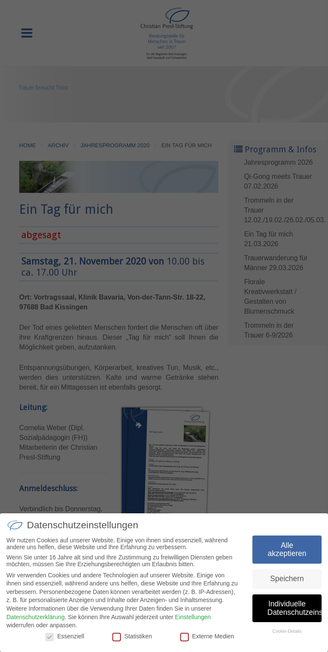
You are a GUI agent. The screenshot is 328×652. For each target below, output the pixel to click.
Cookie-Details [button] (287, 634)
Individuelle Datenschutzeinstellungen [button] (294, 611)
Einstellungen (193, 620)
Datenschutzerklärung (35, 620)
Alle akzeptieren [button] (287, 553)
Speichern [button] (287, 582)
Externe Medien (207, 639)
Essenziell (64, 639)
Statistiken (132, 639)
